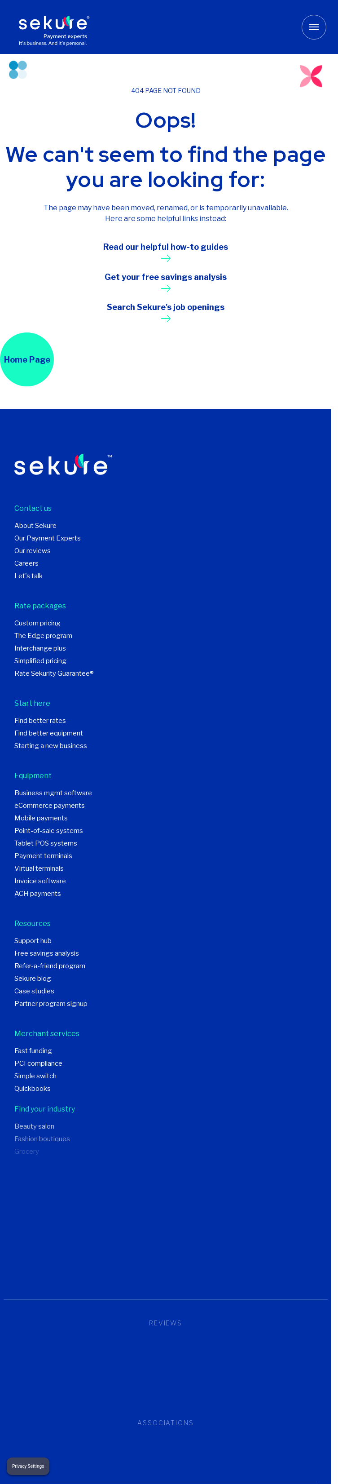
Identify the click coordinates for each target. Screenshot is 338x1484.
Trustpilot (165, 1390)
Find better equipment (48, 733)
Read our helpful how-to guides (165, 247)
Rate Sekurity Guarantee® (54, 673)
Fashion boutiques (42, 1139)
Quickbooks (32, 1089)
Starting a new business (50, 746)
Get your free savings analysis (166, 277)
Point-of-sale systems (48, 831)
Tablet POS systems (45, 843)
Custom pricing (37, 623)
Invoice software (40, 881)
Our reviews (32, 551)
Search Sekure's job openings (165, 307)
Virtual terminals (39, 868)
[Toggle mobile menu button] (314, 27)
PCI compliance (38, 1063)
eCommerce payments (49, 806)
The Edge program (43, 636)
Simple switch (35, 1076)
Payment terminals (43, 856)
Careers (26, 563)
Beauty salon (34, 1126)
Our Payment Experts (47, 538)
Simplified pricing (40, 661)
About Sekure (35, 526)
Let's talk (28, 576)
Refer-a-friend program (49, 966)
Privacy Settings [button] (28, 1466)
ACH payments (37, 894)
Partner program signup (51, 1004)
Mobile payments (41, 818)
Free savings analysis (46, 953)
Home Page (27, 359)
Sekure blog (32, 979)
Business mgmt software (53, 793)
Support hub (33, 941)
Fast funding (33, 1051)
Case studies (34, 991)
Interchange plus (40, 648)
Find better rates (40, 721)
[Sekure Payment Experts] (57, 27)
